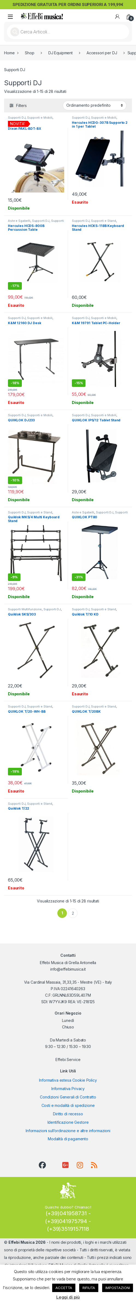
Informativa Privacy (68, 1088)
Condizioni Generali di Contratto (68, 1097)
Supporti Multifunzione (25, 609)
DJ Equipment (60, 52)
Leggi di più (68, 1297)
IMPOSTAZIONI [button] (117, 1288)
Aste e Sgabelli (19, 221)
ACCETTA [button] (63, 1288)
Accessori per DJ (102, 52)
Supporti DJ (16, 117)
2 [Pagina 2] (73, 913)
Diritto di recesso (68, 1114)
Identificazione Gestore (68, 1122)
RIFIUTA (88, 1288)
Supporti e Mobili (39, 117)
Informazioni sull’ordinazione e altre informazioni (68, 1130)
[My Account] (117, 16)
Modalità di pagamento (68, 1138)
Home (9, 52)
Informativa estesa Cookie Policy (68, 1080)
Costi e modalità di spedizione (68, 1105)
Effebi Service (67, 1059)
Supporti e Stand (103, 221)
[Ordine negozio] (94, 105)
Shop (29, 52)
